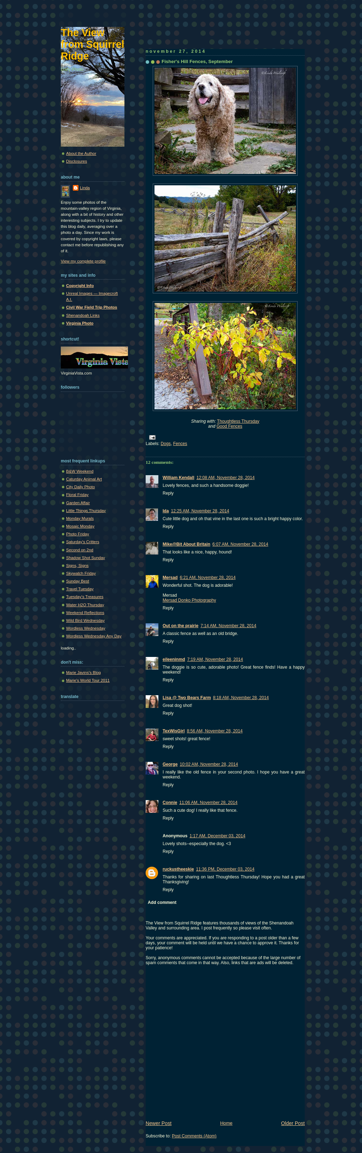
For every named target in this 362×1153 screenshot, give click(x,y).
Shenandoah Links (83, 315)
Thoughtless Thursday (238, 421)
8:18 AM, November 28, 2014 (241, 697)
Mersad (170, 577)
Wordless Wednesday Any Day (94, 636)
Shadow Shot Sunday (85, 558)
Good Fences (229, 426)
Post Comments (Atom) (194, 1136)
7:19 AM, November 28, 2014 (215, 659)
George (170, 764)
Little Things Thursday (86, 510)
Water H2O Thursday (85, 605)
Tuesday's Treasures (84, 597)
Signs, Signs (77, 565)
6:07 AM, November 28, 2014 (240, 544)
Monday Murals (80, 518)
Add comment (162, 902)
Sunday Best (77, 581)
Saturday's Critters (82, 542)
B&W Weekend (79, 471)
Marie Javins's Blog (83, 672)
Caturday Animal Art (84, 479)
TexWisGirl (174, 731)
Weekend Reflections (85, 613)
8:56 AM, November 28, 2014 (215, 731)
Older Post (293, 1123)
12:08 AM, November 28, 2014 (226, 477)
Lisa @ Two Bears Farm (187, 697)
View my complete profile (83, 261)
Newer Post (158, 1123)
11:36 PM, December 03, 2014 (225, 869)
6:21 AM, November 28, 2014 (208, 577)
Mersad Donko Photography (189, 600)
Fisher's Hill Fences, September (197, 61)
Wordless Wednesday (85, 628)
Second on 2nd (79, 550)
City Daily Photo (80, 487)
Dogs (166, 443)
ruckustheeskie (178, 869)
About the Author (81, 153)
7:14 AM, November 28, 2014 (228, 625)
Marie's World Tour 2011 (88, 680)
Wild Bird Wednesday (85, 620)
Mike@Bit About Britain (186, 544)
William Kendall (178, 477)
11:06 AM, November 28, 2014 (208, 802)
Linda (85, 188)
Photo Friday (77, 534)
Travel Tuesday (80, 589)
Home (226, 1123)
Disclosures (76, 161)
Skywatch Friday (81, 573)
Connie (170, 802)
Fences (180, 443)
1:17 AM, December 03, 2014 (217, 835)
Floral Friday (77, 495)
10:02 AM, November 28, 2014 (209, 764)
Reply (168, 493)
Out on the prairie (180, 625)
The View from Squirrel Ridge (92, 44)
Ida (166, 510)
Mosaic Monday (80, 526)
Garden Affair (78, 503)
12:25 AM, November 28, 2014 (200, 510)
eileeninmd (174, 659)
